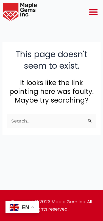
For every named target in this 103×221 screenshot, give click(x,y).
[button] (93, 12)
